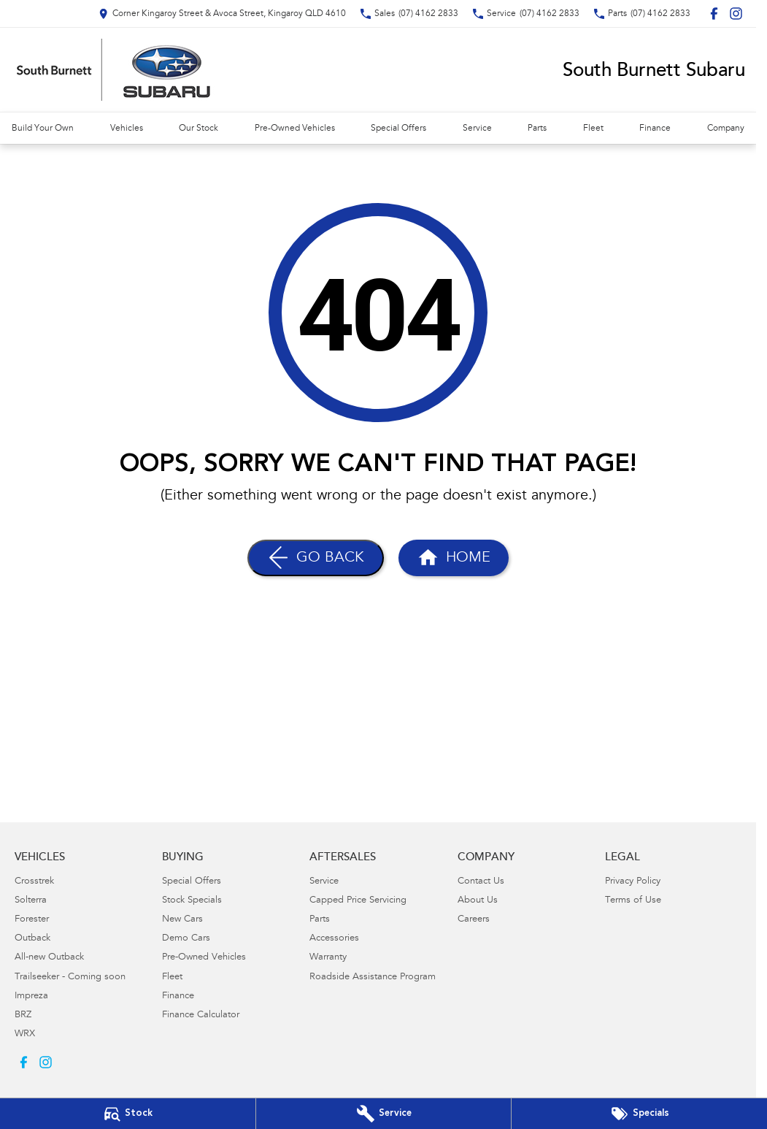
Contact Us (481, 882)
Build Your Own (43, 128)
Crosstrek (34, 882)
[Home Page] (453, 558)
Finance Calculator (200, 1015)
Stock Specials (192, 901)
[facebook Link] (714, 13)
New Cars (182, 920)
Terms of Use (633, 901)
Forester (32, 920)
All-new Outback (49, 957)
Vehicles (126, 128)
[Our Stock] (127, 1113)
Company (725, 128)
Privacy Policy (632, 882)
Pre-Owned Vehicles (295, 128)
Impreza (31, 996)
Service (477, 128)
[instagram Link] (736, 13)
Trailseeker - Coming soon (70, 977)
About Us (478, 901)
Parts (537, 128)
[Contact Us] (222, 13)
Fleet (593, 128)
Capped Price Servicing (357, 901)
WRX (25, 1034)
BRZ (23, 1015)
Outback (32, 939)
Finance (655, 128)
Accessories (334, 939)
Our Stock (198, 128)
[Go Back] (315, 558)
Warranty (328, 957)
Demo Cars (186, 939)
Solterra (31, 901)
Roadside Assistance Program (372, 977)
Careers (474, 920)
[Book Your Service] (384, 1113)
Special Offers (398, 128)
